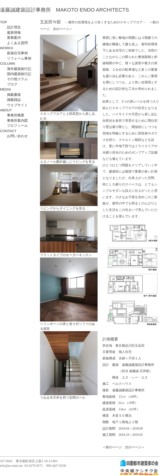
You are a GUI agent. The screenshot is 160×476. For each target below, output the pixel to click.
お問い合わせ (14, 136)
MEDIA (5, 89)
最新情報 (10, 32)
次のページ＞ (62, 29)
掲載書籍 (10, 95)
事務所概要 (12, 115)
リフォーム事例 (15, 58)
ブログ (8, 84)
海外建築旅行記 (15, 69)
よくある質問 (14, 43)
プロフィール (14, 125)
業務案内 (10, 37)
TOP (3, 22)
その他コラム (14, 79)
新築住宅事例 (14, 53)
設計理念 (10, 27)
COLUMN (7, 63)
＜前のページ (112, 447)
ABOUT (6, 110)
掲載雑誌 (10, 100)
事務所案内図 (14, 120)
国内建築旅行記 (15, 74)
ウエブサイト (14, 105)
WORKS (6, 48)
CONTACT (8, 131)
